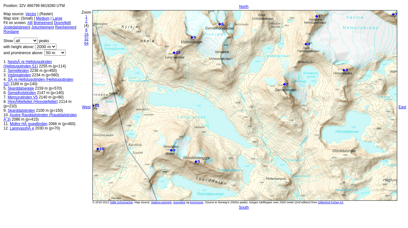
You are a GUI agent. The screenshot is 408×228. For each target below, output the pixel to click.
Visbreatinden (19, 75)
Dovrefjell (62, 23)
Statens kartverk (161, 202)
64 (86, 43)
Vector (30, 14)
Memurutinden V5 (23, 97)
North (243, 6)
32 (86, 39)
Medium (42, 18)
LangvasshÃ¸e (22, 128)
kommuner (196, 202)
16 (86, 34)
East (402, 107)
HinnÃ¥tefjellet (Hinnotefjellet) (33, 101)
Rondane (11, 31)
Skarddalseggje (21, 88)
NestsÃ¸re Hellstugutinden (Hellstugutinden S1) (27, 64)
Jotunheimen (42, 27)
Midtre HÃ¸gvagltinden (29, 124)
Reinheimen (65, 27)
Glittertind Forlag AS (330, 202)
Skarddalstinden (21, 110)
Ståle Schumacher (121, 202)
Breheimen (43, 23)
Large (57, 18)
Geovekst (179, 202)
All (29, 23)
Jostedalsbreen (16, 27)
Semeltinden (18, 70)
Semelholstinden (22, 93)
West (86, 107)
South (244, 207)
